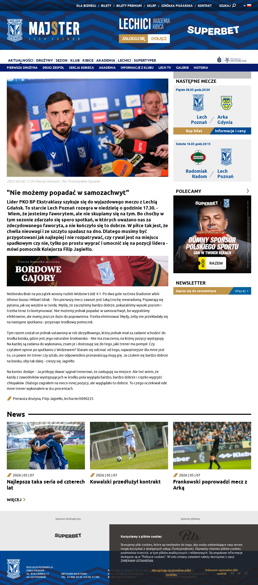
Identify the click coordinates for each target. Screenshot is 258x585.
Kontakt (205, 6)
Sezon (62, 60)
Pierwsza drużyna (22, 68)
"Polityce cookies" (153, 557)
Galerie (182, 68)
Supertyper (145, 60)
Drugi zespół (53, 68)
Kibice (87, 60)
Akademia (107, 68)
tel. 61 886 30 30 (71, 577)
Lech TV (164, 68)
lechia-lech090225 (78, 399)
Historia (201, 68)
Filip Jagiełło (52, 399)
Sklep (151, 6)
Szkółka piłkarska (177, 6)
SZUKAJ (225, 6)
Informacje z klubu (137, 68)
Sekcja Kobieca (81, 68)
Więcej (14, 499)
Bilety (106, 6)
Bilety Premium (129, 6)
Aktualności (20, 60)
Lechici (124, 60)
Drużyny (44, 60)
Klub (75, 60)
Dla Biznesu (86, 6)
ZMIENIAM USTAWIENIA (137, 561)
